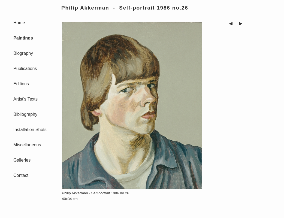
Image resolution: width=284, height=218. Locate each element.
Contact (20, 175)
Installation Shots (30, 129)
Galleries (22, 160)
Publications (25, 68)
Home (19, 22)
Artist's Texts (25, 99)
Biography (23, 53)
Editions (21, 83)
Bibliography (25, 114)
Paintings (23, 38)
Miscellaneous (27, 145)
